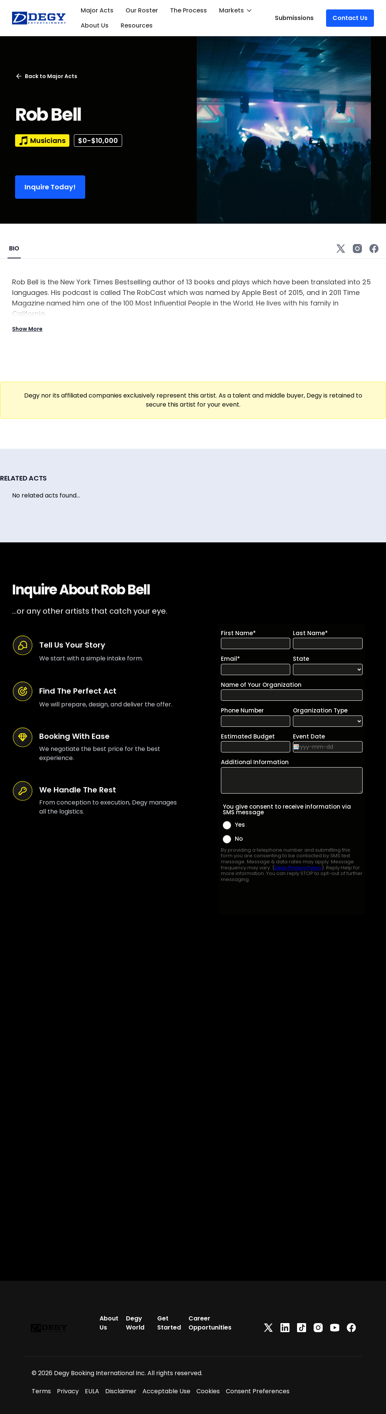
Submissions (294, 18)
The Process (188, 10)
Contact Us (350, 18)
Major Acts (97, 10)
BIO (14, 248)
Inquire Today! (50, 187)
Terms (41, 1391)
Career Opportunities (209, 1323)
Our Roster (142, 10)
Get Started (169, 1323)
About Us (95, 25)
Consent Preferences (258, 1391)
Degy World (135, 1323)
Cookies (208, 1391)
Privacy (68, 1391)
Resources (137, 25)
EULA (92, 1391)
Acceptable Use (166, 1391)
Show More (27, 329)
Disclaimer (120, 1391)
